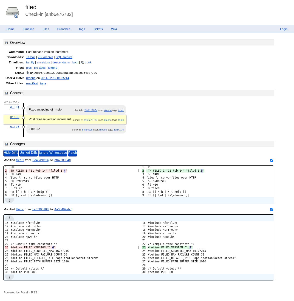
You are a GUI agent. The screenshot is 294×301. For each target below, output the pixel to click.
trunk (88, 62)
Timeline (28, 29)
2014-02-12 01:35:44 (55, 78)
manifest (32, 83)
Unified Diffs (29, 152)
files (29, 67)
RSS (34, 292)
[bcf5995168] (40, 209)
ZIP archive (45, 57)
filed (31, 7)
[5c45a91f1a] (41, 160)
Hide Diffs (11, 152)
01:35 (14, 117)
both (75, 62)
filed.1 (20, 160)
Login (284, 29)
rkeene (31, 78)
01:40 (14, 107)
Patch (72, 152)
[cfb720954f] (62, 160)
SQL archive (64, 57)
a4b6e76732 (90, 120)
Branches (63, 29)
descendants (61, 62)
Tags (82, 29)
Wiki (114, 29)
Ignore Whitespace (53, 152)
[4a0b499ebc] (63, 209)
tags (43, 83)
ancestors (43, 62)
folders (52, 67)
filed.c (20, 209)
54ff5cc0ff (87, 129)
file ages (40, 67)
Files (45, 29)
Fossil (24, 292)
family (30, 62)
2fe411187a (90, 110)
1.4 (122, 129)
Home (10, 29)
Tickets (98, 29)
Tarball (30, 57)
